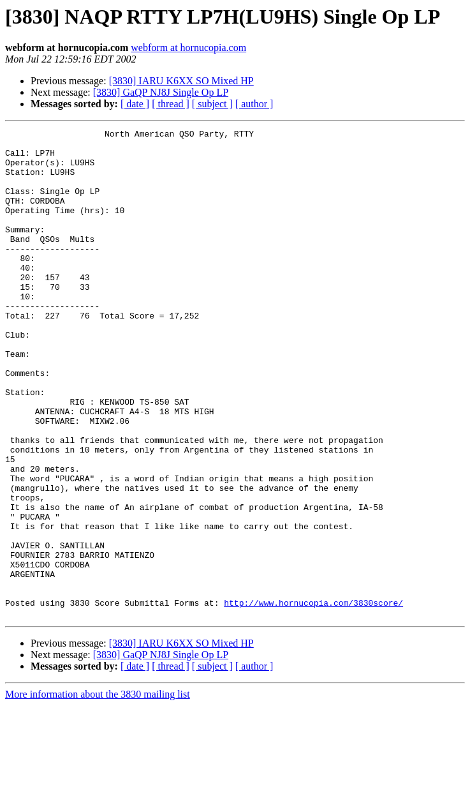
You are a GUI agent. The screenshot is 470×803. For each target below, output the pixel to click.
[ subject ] (212, 103)
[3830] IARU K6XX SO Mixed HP (181, 80)
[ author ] (254, 103)
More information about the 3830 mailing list (97, 791)
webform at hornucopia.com (188, 47)
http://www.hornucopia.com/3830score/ (313, 698)
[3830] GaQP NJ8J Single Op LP (160, 92)
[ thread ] (170, 103)
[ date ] (135, 103)
